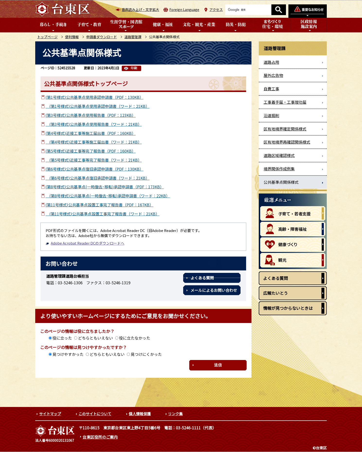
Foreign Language (184, 9)
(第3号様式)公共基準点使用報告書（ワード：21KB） (93, 124)
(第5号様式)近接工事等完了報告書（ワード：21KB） (93, 160)
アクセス (216, 9)
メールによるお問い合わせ (213, 290)
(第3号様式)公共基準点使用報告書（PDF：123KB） (90, 115)
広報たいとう (275, 293)
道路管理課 (132, 36)
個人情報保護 (140, 413)
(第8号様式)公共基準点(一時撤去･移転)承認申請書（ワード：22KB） (107, 196)
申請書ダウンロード (101, 36)
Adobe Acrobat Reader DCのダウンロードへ (85, 243)
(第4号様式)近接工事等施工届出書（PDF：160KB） (90, 133)
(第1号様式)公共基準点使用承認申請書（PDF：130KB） (94, 97)
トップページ (47, 36)
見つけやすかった (68, 354)
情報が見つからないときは (288, 308)
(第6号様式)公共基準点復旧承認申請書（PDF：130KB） (94, 169)
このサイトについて (94, 413)
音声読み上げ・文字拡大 (140, 9)
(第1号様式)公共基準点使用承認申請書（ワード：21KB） (97, 106)
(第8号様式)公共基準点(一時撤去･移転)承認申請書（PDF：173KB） (104, 187)
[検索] (248, 9)
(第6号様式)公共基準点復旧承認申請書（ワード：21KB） (97, 178)
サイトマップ (50, 413)
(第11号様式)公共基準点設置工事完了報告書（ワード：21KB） (102, 214)
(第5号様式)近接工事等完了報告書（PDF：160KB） (90, 151)
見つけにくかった (146, 354)
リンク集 (175, 413)
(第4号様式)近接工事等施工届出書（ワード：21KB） (93, 142)
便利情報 (72, 36)
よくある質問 (202, 278)
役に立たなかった (134, 338)
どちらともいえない (95, 338)
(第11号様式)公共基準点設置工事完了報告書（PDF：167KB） (99, 205)
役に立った (62, 338)
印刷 (134, 68)
